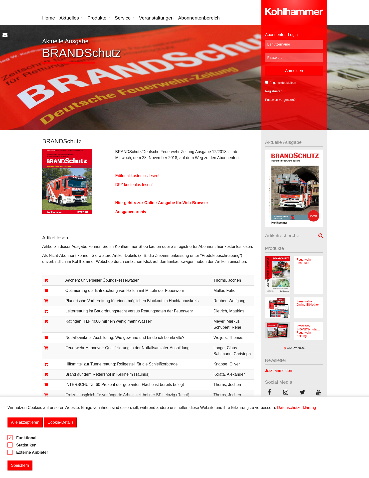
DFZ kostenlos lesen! (134, 185)
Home (48, 18)
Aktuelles (71, 18)
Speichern (20, 465)
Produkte (98, 18)
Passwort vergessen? (282, 100)
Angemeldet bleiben (280, 83)
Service (125, 18)
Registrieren (275, 91)
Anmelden (294, 71)
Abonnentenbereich (199, 18)
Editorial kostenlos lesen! (137, 176)
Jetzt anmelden (278, 370)
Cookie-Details (60, 422)
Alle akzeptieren (25, 422)
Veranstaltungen (156, 18)
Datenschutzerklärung (296, 407)
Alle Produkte (294, 348)
